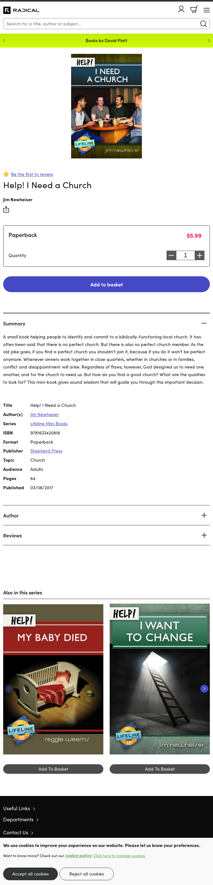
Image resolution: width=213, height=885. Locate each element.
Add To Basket (53, 769)
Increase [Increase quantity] (199, 255)
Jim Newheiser (18, 199)
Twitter (184, 832)
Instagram (207, 832)
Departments (18, 819)
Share (6, 209)
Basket (194, 9)
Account (181, 9)
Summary (14, 323)
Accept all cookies (30, 874)
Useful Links (16, 808)
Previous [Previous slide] (4, 40)
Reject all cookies (86, 874)
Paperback (23, 235)
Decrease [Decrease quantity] (171, 255)
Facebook (195, 832)
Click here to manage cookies (119, 855)
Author (11, 515)
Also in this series (22, 592)
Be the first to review (32, 174)
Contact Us (15, 832)
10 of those (21, 10)
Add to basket (106, 284)
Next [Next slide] (209, 40)
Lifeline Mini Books (49, 423)
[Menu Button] (207, 10)
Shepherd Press (46, 451)
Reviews (12, 535)
